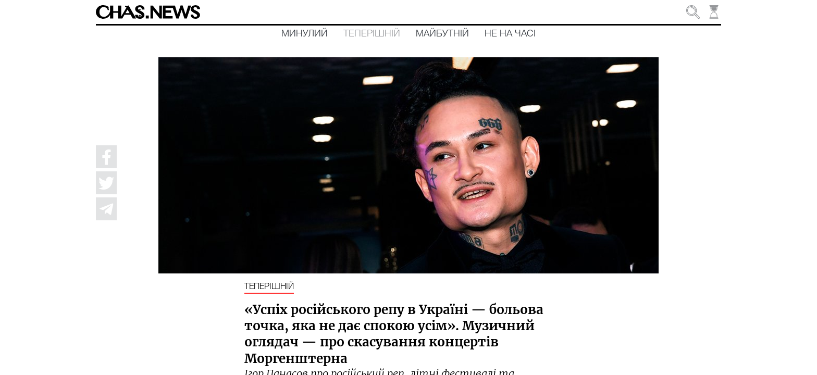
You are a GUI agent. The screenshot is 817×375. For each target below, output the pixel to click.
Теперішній (371, 34)
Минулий (304, 34)
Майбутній (442, 34)
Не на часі (510, 34)
